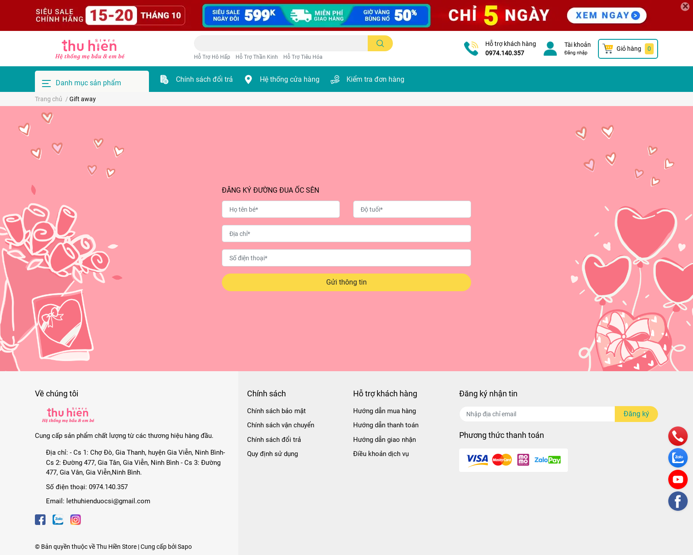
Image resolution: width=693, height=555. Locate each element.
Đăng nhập (575, 53)
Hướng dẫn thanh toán (386, 425)
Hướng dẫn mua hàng (384, 411)
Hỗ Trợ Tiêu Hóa (303, 57)
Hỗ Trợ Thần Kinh (257, 57)
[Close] (685, 6)
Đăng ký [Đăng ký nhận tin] (636, 414)
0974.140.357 (504, 53)
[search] (380, 43)
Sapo (185, 546)
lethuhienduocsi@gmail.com (108, 501)
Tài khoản (577, 44)
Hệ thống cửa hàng (290, 79)
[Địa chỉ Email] (558, 414)
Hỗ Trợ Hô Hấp (212, 57)
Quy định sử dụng (272, 454)
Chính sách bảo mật (276, 411)
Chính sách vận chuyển (280, 425)
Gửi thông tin (346, 282)
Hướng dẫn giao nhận (384, 440)
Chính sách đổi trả (204, 79)
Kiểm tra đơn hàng (375, 79)
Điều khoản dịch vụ (381, 454)
